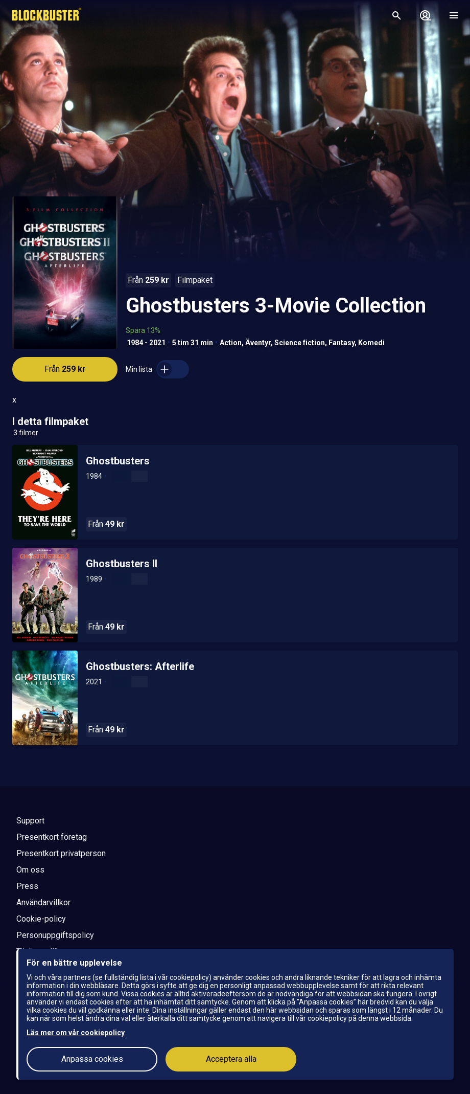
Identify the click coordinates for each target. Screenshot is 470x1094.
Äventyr (258, 343)
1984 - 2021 (146, 343)
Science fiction (299, 343)
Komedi (371, 343)
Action (231, 343)
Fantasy (341, 343)
